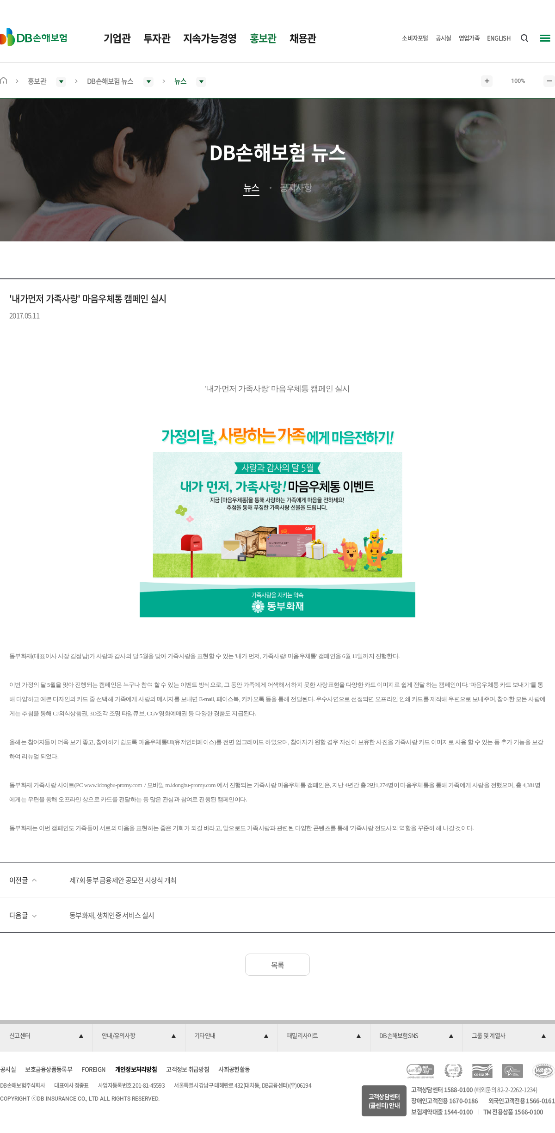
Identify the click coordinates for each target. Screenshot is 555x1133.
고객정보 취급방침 (187, 1069)
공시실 (443, 37)
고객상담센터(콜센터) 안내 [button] (384, 1101)
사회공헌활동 (234, 1069)
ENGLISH (499, 37)
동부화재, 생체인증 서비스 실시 (111, 915)
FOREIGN (93, 1069)
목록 (277, 964)
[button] (46, 1036)
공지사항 (296, 187)
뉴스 (251, 187)
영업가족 (469, 37)
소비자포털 (415, 37)
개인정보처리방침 (136, 1069)
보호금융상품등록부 (48, 1069)
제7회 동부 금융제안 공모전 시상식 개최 (123, 880)
